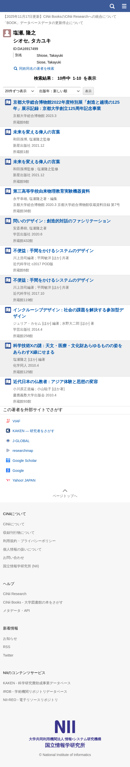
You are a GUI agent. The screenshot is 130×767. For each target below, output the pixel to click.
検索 (111, 5)
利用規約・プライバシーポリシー (29, 541)
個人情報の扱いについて (22, 549)
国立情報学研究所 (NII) (21, 566)
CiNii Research (14, 594)
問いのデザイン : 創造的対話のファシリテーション (62, 220)
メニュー (123, 5)
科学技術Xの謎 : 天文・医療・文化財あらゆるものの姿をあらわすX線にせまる (67, 348)
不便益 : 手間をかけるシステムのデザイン (53, 250)
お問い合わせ (13, 558)
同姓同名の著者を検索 (36, 68)
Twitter (8, 655)
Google (18, 471)
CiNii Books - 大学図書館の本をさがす (33, 602)
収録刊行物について (19, 533)
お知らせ (10, 639)
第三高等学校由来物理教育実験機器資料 (51, 191)
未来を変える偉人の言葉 (36, 131)
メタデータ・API (16, 611)
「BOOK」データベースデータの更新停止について (43, 23)
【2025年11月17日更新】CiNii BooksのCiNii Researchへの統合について (59, 16)
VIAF (16, 421)
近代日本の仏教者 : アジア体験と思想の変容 (55, 381)
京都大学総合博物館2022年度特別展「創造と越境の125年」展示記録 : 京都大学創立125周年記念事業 (66, 105)
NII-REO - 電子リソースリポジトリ (30, 700)
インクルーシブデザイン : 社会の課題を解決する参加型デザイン (68, 313)
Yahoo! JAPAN (24, 480)
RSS (6, 647)
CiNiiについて (14, 524)
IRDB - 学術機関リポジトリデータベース (35, 692)
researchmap (23, 451)
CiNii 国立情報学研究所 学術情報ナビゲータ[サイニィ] (22, 6)
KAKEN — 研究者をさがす (33, 431)
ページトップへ (65, 496)
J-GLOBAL (21, 441)
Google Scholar (25, 461)
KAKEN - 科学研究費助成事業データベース (37, 683)
